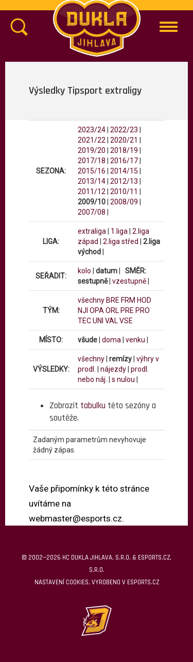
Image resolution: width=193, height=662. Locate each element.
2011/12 (92, 191)
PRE (127, 310)
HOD (144, 300)
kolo (84, 271)
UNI (98, 321)
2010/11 (124, 191)
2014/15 (124, 171)
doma (111, 340)
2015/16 (92, 171)
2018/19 (124, 150)
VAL (111, 321)
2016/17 (124, 160)
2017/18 (92, 160)
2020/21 (124, 140)
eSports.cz (143, 582)
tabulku (93, 405)
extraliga (92, 231)
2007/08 (92, 212)
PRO (142, 310)
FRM (128, 300)
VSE (126, 321)
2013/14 (92, 181)
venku (135, 340)
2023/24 (92, 130)
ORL (112, 310)
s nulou (123, 379)
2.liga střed (120, 241)
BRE (112, 300)
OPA (97, 310)
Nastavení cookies (61, 582)
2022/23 (124, 130)
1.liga (119, 231)
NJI (83, 310)
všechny (91, 300)
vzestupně (129, 281)
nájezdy (113, 369)
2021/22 (92, 140)
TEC (84, 321)
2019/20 (92, 150)
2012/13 (124, 181)
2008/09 (124, 202)
